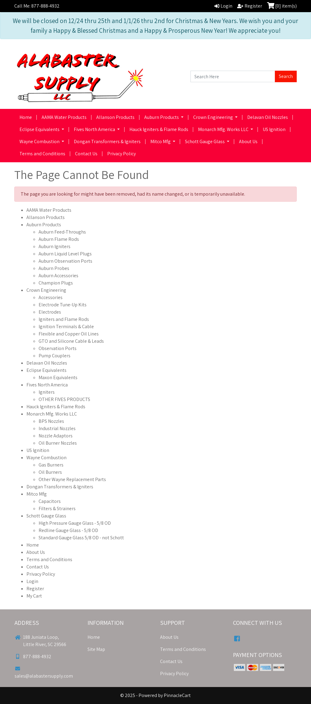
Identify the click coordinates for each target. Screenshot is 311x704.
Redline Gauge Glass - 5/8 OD (68, 530)
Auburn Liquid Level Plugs (65, 254)
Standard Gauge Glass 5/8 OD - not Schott (81, 537)
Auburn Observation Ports (65, 261)
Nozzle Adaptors (56, 436)
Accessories (51, 297)
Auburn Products (162, 117)
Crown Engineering (213, 117)
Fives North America (95, 129)
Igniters (47, 392)
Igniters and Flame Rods (64, 319)
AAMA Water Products (64, 117)
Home (25, 117)
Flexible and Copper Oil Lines (69, 334)
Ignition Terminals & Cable (66, 326)
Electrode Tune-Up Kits (63, 304)
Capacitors (50, 501)
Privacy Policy (121, 153)
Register (35, 588)
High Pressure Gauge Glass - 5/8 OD (75, 523)
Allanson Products (115, 117)
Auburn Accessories (58, 275)
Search (286, 76)
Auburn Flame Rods (59, 239)
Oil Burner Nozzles (58, 443)
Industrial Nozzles (57, 428)
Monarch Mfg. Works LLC (223, 129)
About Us (248, 141)
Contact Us (86, 153)
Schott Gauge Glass (205, 141)
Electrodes (50, 312)
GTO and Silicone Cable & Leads (71, 341)
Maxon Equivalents (58, 377)
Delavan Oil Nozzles (267, 117)
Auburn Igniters (54, 246)
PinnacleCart (177, 695)
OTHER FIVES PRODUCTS (64, 399)
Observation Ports (58, 348)
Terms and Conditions (42, 153)
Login (32, 581)
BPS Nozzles (51, 421)
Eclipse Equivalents (39, 129)
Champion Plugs (56, 283)
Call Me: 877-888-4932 (37, 6)
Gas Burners (51, 465)
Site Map (96, 649)
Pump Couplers (54, 355)
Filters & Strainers (57, 508)
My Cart (34, 596)
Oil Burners (50, 472)
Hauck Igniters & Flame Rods (158, 129)
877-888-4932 (33, 656)
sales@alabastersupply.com (44, 672)
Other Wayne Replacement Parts (72, 479)
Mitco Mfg (161, 141)
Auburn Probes (54, 268)
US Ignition (274, 129)
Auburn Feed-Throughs (62, 232)
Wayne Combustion (39, 141)
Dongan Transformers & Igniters (107, 141)
